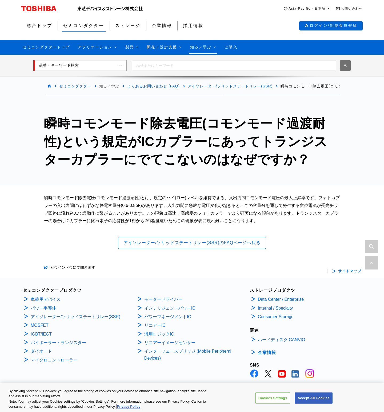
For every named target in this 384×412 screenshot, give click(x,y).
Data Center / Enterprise (281, 299)
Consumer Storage (276, 316)
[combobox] (234, 65)
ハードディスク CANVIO (281, 339)
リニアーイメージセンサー (169, 342)
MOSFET (40, 325)
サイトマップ (349, 271)
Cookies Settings (272, 403)
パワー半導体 (43, 308)
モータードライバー (163, 299)
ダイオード (41, 351)
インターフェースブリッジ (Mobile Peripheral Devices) (187, 354)
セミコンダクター (75, 86)
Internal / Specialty (275, 308)
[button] (307, 9)
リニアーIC (155, 325)
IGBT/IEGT (41, 334)
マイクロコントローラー (54, 360)
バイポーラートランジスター (58, 342)
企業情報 (267, 352)
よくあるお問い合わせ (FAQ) (153, 86)
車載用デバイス (46, 299)
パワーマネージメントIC (167, 316)
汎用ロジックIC (159, 334)
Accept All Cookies (314, 403)
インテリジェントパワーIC (169, 308)
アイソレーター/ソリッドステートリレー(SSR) (230, 86)
